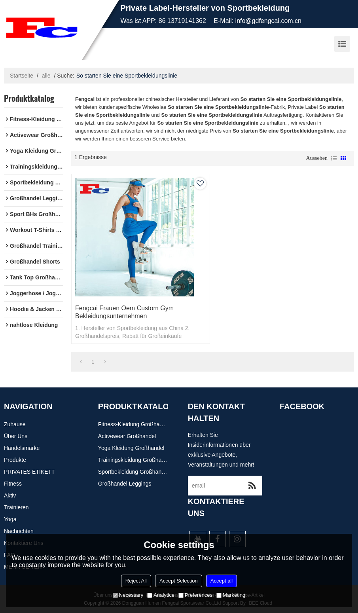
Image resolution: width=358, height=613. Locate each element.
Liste (334, 158)
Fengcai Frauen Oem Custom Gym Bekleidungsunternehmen (124, 312)
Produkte (15, 460)
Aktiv (10, 495)
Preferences (195, 595)
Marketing (230, 595)
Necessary (128, 595)
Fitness (13, 483)
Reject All (136, 581)
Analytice (160, 595)
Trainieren (16, 507)
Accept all (221, 581)
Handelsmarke (22, 448)
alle (46, 75)
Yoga (10, 519)
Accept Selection (178, 581)
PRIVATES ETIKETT (29, 472)
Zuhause (14, 424)
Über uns (15, 436)
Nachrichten (19, 531)
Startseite (21, 75)
